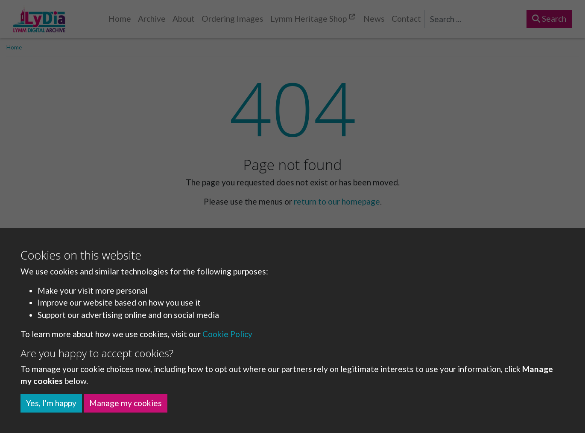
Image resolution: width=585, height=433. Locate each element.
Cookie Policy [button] (227, 334)
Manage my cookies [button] (125, 403)
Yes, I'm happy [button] (51, 403)
